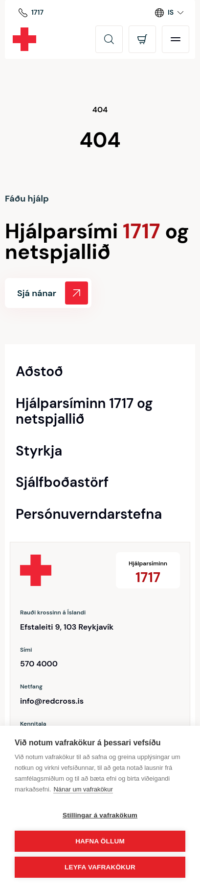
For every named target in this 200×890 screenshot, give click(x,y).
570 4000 (39, 664)
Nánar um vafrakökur (82, 789)
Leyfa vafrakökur (100, 867)
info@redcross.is (52, 701)
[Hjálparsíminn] (31, 13)
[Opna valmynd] (175, 39)
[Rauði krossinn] (24, 39)
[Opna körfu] (142, 39)
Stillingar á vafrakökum (100, 815)
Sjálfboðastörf (62, 482)
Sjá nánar (52, 293)
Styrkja (39, 451)
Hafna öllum (100, 841)
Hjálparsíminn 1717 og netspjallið (84, 412)
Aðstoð (39, 372)
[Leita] (109, 39)
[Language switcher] (169, 12)
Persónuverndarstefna (89, 514)
